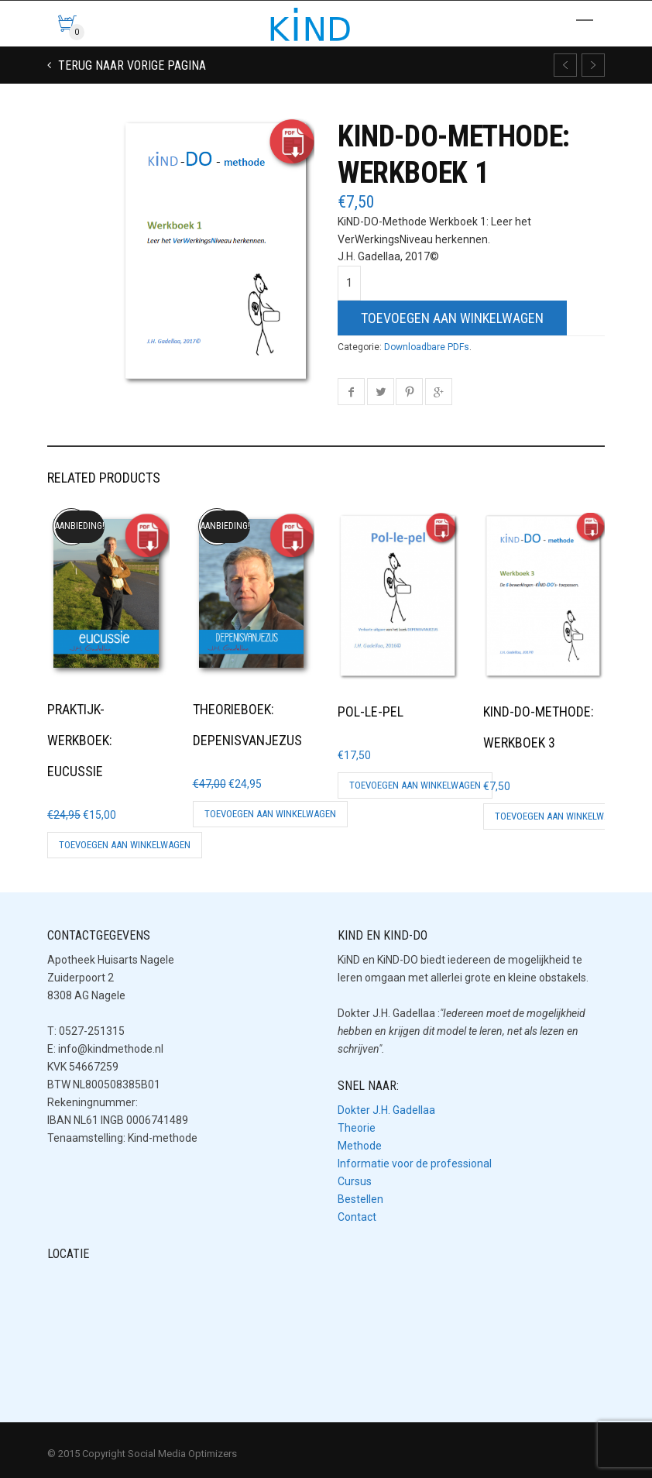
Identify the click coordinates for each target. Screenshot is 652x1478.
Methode (360, 1145)
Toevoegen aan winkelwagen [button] (124, 845)
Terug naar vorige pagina (130, 65)
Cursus (355, 1181)
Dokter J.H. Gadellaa (386, 1110)
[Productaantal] (349, 283)
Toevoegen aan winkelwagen (452, 318)
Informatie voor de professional (415, 1163)
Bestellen (360, 1199)
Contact (357, 1217)
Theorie (357, 1128)
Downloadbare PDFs (426, 347)
